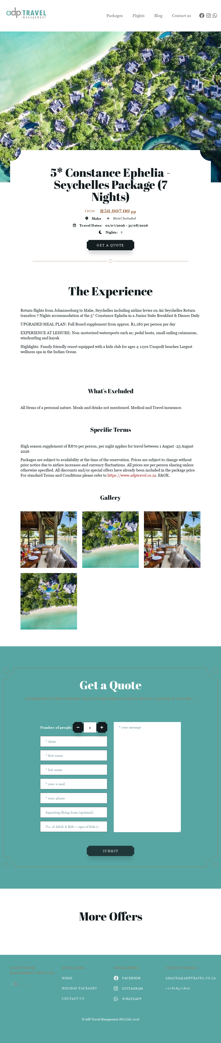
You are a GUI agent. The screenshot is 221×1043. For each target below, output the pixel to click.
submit (110, 851)
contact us (73, 998)
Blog (158, 15)
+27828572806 (178, 988)
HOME (67, 978)
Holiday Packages (79, 988)
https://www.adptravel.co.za (131, 475)
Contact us (181, 15)
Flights (139, 15)
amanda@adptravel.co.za (188, 978)
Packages (114, 15)
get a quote (110, 245)
